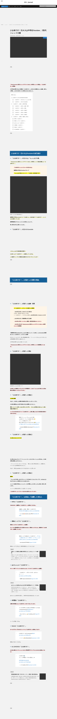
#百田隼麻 (21, 662)
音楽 (15, 6)
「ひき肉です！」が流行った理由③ (19, 114)
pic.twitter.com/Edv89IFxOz (33, 424)
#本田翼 (29, 611)
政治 (21, 6)
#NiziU (33, 635)
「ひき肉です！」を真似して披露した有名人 (19, 116)
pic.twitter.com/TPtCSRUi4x (25, 613)
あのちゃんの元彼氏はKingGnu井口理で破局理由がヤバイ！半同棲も (24, 586)
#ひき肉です (24, 424)
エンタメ (12, 6)
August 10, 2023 (32, 542)
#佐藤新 (26, 510)
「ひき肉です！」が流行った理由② (19, 112)
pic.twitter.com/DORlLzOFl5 (25, 637)
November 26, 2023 (32, 667)
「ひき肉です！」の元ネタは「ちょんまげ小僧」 (22, 100)
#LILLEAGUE (26, 662)
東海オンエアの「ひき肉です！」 (19, 121)
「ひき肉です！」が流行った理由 (19, 108)
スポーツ (17, 6)
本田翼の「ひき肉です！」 (18, 125)
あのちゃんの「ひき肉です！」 (18, 123)
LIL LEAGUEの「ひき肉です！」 (19, 129)
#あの (32, 611)
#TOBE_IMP (21, 510)
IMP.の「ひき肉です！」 (17, 119)
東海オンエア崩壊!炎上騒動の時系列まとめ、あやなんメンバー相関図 (25, 552)
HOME (2, 24)
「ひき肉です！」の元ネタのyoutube (20, 102)
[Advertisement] (28, 15)
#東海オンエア (32, 537)
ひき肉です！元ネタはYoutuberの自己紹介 (19, 97)
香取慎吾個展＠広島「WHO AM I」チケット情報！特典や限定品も (24, 677)
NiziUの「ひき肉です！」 (17, 127)
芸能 (9, 6)
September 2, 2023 (36, 640)
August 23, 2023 (34, 579)
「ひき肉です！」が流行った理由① (19, 110)
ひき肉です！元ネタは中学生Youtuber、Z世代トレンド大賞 (18, 24)
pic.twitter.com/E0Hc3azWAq (25, 576)
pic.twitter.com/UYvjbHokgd (25, 664)
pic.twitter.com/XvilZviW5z (32, 539)
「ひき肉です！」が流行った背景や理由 (19, 104)
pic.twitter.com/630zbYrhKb (33, 510)
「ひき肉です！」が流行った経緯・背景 (20, 106)
